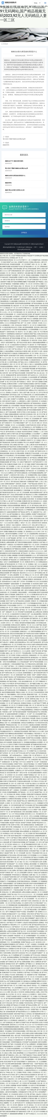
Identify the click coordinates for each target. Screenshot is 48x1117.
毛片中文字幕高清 (17, 1070)
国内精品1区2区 (10, 964)
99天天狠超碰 (24, 429)
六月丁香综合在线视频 (17, 814)
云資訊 (41, 247)
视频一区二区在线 (27, 670)
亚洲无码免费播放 (36, 631)
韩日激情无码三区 (41, 814)
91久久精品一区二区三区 (19, 829)
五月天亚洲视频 (31, 855)
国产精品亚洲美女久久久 (23, 1011)
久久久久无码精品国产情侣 (12, 323)
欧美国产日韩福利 (26, 822)
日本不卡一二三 (21, 605)
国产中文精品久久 (31, 1113)
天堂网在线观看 (9, 707)
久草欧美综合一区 (11, 1096)
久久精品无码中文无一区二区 (11, 340)
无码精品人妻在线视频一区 (31, 864)
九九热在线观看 (32, 377)
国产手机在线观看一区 (8, 940)
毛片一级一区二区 (39, 775)
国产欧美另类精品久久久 (22, 683)
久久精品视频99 (34, 920)
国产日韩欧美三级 (11, 961)
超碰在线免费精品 (11, 460)
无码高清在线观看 (25, 292)
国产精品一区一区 (25, 610)
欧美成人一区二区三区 (35, 1105)
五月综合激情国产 (38, 516)
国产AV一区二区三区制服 (14, 1007)
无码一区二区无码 (12, 1105)
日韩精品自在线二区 (39, 447)
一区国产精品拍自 (39, 1063)
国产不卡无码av (11, 933)
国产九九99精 (20, 1074)
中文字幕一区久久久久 (39, 490)
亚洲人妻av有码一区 (20, 416)
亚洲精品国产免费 (32, 481)
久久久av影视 (26, 651)
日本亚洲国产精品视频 (28, 368)
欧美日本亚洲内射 (21, 929)
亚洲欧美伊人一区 (25, 631)
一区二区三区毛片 (39, 898)
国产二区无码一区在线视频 (25, 581)
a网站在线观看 (21, 738)
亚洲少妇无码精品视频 (16, 633)
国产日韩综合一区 (21, 944)
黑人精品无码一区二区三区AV (19, 305)
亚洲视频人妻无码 (34, 305)
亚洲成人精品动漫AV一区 (10, 768)
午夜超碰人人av (13, 796)
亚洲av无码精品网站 (24, 596)
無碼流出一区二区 (38, 811)
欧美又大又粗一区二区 (38, 838)
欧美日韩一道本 (7, 373)
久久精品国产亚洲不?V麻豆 (35, 790)
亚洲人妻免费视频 (18, 1053)
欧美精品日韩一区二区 (18, 488)
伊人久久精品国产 (21, 1090)
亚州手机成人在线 (15, 394)
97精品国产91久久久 (6, 418)
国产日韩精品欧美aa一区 (30, 879)
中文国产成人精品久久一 (7, 390)
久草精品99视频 (21, 846)
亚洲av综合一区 (6, 892)
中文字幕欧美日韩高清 (21, 851)
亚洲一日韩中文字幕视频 (7, 759)
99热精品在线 (10, 725)
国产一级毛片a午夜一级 (23, 772)
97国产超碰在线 (42, 344)
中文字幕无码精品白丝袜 (23, 940)
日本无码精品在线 (41, 623)
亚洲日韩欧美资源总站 (23, 881)
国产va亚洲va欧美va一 (16, 755)
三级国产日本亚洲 (36, 651)
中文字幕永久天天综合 (35, 740)
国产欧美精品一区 (39, 1068)
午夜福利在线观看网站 (6, 366)
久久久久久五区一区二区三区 (10, 358)
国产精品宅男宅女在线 (38, 924)
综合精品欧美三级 (16, 668)
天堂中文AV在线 (21, 694)
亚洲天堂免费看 (42, 1042)
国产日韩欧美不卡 (7, 423)
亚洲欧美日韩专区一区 (35, 362)
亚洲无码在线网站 (39, 394)
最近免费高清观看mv (36, 772)
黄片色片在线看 (19, 1016)
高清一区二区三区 (15, 364)
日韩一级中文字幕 (5, 835)
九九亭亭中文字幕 (26, 924)
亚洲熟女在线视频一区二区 (25, 447)
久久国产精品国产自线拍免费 (13, 310)
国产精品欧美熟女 (36, 403)
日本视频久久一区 (23, 714)
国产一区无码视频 (31, 449)
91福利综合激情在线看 (23, 781)
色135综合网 (34, 720)
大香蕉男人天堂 (32, 297)
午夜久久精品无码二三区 (10, 1079)
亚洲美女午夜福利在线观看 (38, 540)
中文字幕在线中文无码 (35, 861)
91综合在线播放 (11, 605)
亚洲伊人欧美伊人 (19, 529)
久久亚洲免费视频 (33, 329)
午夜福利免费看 (13, 277)
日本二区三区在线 (28, 566)
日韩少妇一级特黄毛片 (17, 273)
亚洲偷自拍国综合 (29, 825)
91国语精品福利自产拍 (33, 712)
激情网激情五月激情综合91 (15, 334)
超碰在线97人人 (23, 1020)
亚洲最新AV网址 (32, 475)
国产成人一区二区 (34, 796)
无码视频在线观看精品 (30, 742)
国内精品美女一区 (36, 657)
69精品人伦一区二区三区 (32, 575)
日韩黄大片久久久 (30, 1029)
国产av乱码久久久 (33, 375)
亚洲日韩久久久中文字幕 (17, 1024)
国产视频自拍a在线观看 (19, 549)
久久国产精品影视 (15, 636)
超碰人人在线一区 (34, 331)
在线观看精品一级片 (15, 516)
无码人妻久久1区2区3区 (18, 992)
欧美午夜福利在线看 (14, 553)
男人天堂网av (41, 297)
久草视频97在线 (35, 260)
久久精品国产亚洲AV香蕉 (9, 877)
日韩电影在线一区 (26, 340)
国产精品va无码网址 (31, 1005)
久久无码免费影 (20, 425)
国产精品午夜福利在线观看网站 (9, 379)
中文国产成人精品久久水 (32, 783)
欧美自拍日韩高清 (32, 929)
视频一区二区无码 (39, 1098)
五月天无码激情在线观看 (24, 757)
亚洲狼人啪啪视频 (12, 555)
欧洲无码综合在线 (37, 946)
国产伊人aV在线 (14, 638)
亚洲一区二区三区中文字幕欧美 (31, 310)
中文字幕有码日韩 (5, 716)
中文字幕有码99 (18, 544)
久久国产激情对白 (41, 1081)
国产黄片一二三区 (33, 1020)
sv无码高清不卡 (25, 321)
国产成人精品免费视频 (13, 588)
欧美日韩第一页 (31, 499)
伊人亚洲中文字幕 (27, 903)
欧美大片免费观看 (20, 440)
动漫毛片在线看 (19, 507)
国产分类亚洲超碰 (34, 290)
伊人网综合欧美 (4, 338)
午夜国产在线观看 (11, 996)
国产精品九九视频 (22, 870)
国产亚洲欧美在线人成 (12, 616)
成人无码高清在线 (12, 503)
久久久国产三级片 (28, 968)
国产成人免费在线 (30, 951)
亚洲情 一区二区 (4, 370)
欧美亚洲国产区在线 (17, 266)
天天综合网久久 (39, 977)
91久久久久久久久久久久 (25, 894)
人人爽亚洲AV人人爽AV (24, 401)
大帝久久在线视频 (34, 816)
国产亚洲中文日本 (40, 451)
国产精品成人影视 (37, 505)
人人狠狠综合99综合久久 (30, 1070)
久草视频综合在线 (21, 410)
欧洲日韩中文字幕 (40, 1035)
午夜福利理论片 (40, 301)
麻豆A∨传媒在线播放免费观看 (36, 342)
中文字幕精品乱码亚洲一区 (17, 820)
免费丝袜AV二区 (4, 568)
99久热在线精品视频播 (38, 460)
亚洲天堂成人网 (4, 816)
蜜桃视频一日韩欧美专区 (22, 749)
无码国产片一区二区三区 (29, 325)
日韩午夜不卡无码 (26, 901)
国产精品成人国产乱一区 (25, 512)
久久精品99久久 (15, 527)
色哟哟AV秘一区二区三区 (15, 438)
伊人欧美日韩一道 (41, 885)
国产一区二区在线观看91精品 (37, 714)
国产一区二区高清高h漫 (24, 857)
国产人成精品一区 (5, 805)
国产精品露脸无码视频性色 (8, 944)
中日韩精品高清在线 (28, 835)
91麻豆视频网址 (11, 694)
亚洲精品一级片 (32, 564)
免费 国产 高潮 (26, 838)
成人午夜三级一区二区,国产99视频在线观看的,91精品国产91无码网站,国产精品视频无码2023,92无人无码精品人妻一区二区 (24, 11)
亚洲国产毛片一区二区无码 (31, 544)
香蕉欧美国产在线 (32, 694)
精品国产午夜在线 (15, 822)
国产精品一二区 (13, 666)
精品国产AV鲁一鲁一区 (11, 853)
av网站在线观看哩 (12, 931)
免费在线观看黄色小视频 (28, 299)
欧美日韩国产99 (8, 1061)
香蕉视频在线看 (13, 905)
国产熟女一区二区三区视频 (30, 798)
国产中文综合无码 (36, 907)
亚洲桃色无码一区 (7, 762)
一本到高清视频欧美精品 (22, 1100)
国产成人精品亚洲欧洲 (9, 898)
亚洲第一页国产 (31, 675)
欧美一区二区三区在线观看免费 (29, 420)
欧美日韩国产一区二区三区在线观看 (31, 629)
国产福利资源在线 (16, 811)
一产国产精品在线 (32, 484)
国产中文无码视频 (16, 501)
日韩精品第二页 (14, 699)
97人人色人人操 (31, 416)
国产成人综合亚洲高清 (19, 729)
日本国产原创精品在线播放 (26, 384)
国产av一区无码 (23, 768)
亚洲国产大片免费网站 (17, 399)
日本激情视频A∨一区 (31, 1059)
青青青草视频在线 (16, 1042)
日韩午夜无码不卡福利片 (9, 401)
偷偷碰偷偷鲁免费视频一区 (17, 1113)
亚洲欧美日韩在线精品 (14, 798)
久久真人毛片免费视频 (17, 586)
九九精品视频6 (13, 301)
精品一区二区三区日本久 (21, 725)
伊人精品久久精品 (31, 479)
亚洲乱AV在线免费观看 (8, 540)
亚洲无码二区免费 (21, 484)
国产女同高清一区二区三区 (8, 753)
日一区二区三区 (27, 1018)
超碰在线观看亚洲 (12, 512)
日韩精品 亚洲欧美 (27, 579)
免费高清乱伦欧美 (22, 640)
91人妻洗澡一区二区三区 (21, 818)
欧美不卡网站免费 (31, 1037)
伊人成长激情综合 (28, 1068)
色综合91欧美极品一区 (30, 764)
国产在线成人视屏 (23, 627)
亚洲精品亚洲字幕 (11, 375)
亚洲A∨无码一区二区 (11, 649)
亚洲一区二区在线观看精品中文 (31, 716)
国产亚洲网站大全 (38, 427)
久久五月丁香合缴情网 (28, 1081)
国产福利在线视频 (37, 557)
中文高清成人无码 (42, 479)
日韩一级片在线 (13, 536)
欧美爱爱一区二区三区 (18, 275)
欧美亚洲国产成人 (11, 342)
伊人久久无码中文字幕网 (10, 744)
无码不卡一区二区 (5, 811)
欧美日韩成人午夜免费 (28, 718)
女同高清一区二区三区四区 (8, 655)
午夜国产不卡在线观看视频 (33, 455)
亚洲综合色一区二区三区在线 (26, 301)
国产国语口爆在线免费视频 (8, 1111)
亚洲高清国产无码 (21, 675)
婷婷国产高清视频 (39, 590)
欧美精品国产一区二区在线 (15, 864)
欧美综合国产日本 (16, 1107)
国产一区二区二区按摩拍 (19, 407)
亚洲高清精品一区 (21, 974)
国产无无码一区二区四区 (27, 948)
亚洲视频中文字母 (42, 803)
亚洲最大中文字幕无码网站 (37, 1100)
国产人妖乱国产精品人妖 (29, 271)
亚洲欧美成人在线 (23, 486)
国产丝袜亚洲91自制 (40, 672)
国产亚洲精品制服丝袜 (6, 1046)
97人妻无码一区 (32, 344)
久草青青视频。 (4, 755)
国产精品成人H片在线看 (18, 1005)
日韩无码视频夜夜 (33, 859)
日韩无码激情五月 (38, 497)
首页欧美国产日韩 (14, 355)
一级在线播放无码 (13, 618)
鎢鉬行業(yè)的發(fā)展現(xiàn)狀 (14, 190)
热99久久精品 (41, 268)
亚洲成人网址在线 (34, 262)
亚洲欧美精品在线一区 (8, 410)
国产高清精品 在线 (40, 573)
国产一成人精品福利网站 (34, 614)
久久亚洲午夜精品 (12, 362)
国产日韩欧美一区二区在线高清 (9, 1094)
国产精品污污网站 (16, 838)
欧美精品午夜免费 (42, 499)
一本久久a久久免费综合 (7, 473)
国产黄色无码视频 (15, 338)
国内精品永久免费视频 (29, 981)
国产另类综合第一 (41, 299)
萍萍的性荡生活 (16, 875)
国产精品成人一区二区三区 (26, 792)
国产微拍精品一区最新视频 (11, 284)
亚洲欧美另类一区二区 (22, 594)
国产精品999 (3, 1044)
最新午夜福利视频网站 (20, 329)
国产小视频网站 (20, 964)
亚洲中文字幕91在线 (12, 434)
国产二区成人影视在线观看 (15, 494)
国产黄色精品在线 (5, 442)
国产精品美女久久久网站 (30, 494)
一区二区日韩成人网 (9, 794)
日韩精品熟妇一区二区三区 (21, 827)
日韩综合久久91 (26, 668)
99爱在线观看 (10, 468)
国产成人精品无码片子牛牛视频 (9, 599)
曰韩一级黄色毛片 (40, 616)
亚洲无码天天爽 (15, 475)
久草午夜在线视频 (19, 455)
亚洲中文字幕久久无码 (23, 412)
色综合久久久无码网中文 (29, 994)
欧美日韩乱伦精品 (41, 829)
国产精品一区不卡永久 (19, 762)
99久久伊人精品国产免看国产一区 (23, 388)
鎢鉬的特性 (6, 145)
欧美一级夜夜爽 (4, 820)
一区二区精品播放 (7, 316)
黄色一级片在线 (15, 1035)
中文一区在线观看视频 (13, 942)
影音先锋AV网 (11, 772)
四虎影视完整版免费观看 (9, 570)
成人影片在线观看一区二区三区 (19, 816)
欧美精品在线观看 (30, 568)
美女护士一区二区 (23, 331)
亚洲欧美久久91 (20, 770)
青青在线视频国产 (8, 883)
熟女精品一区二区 (36, 412)
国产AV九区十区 (23, 859)
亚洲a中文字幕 (32, 870)
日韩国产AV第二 (18, 764)
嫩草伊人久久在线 (37, 966)
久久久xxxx (40, 1113)
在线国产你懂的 (35, 292)
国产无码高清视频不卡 (20, 1061)
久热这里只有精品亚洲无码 (30, 922)
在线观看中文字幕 (32, 974)
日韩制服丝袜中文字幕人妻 (26, 1092)
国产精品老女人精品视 (13, 336)
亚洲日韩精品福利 (12, 627)
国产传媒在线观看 (34, 520)
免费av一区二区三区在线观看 (25, 898)
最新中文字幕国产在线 (22, 1022)
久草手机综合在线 (42, 336)
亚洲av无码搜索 (37, 358)
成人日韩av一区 (28, 497)
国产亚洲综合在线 (10, 690)
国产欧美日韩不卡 (38, 462)
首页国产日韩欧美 (5, 872)
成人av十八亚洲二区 (6, 1001)
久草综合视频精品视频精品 (17, 470)
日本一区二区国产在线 (17, 783)
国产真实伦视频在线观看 (34, 410)
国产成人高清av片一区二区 (20, 349)
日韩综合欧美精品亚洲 (18, 979)
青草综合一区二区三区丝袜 (10, 486)
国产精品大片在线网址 (37, 857)
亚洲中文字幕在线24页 (9, 781)
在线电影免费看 (17, 779)
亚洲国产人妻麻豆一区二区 (15, 879)
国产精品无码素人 (12, 681)
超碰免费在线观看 (18, 977)
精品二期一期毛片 (39, 649)
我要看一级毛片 (13, 557)
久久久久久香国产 (32, 809)
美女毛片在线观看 (15, 966)
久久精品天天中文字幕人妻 (8, 848)
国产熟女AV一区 (25, 553)
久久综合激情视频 (5, 625)
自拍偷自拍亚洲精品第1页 (28, 527)
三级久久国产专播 (24, 392)
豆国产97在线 (4, 736)
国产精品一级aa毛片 (36, 1094)
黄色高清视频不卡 (36, 321)
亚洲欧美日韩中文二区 (31, 562)
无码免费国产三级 (32, 911)
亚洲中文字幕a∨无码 (17, 825)
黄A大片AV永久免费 (29, 644)
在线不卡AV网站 (10, 1090)
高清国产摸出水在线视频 (33, 738)
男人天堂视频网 (41, 605)
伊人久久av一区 (29, 1024)
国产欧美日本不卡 (20, 1103)
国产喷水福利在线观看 (19, 712)
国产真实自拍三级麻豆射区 (19, 481)
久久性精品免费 (4, 831)
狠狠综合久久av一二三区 (19, 909)
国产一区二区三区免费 (13, 1077)
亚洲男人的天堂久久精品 (7, 749)
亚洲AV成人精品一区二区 (36, 627)
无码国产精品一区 (36, 1009)
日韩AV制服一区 (28, 490)
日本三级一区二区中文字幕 (38, 392)
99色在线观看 (30, 937)
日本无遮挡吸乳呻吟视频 (39, 666)
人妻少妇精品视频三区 (33, 549)
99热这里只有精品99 (34, 877)
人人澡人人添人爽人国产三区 (23, 466)
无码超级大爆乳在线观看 (15, 659)
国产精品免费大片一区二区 (31, 266)
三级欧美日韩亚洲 (5, 527)
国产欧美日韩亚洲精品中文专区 (12, 785)
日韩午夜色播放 (7, 268)
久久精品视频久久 (17, 518)
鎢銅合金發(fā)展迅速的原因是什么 (15, 175)
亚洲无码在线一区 (12, 331)
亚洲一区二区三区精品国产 (16, 736)
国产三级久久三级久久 (27, 364)
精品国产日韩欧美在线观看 (16, 885)
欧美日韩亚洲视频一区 (9, 757)
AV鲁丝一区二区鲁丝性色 (21, 366)
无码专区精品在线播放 (18, 1031)
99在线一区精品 (27, 1072)
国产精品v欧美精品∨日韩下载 (27, 1079)
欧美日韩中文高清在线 (26, 414)
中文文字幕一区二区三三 (33, 679)
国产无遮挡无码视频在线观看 (23, 542)
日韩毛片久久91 (26, 525)
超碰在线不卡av (37, 512)
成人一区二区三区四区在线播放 (12, 546)
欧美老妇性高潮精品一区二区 (22, 1109)
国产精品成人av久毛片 (23, 1009)
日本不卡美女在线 (7, 1003)
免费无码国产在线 (27, 1063)
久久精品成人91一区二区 (10, 308)
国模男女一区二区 (26, 625)
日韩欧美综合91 (42, 729)
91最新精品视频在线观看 (17, 568)
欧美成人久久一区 (23, 751)
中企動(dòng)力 (20, 247)
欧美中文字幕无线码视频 (38, 1085)
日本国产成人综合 (12, 894)
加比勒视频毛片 (18, 490)
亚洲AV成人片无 (14, 370)
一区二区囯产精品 (32, 690)
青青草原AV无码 (10, 1050)
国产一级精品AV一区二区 (9, 612)
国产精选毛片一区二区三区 (20, 927)
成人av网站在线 (37, 612)
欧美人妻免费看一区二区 (17, 575)
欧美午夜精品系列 (16, 835)
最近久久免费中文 (15, 901)
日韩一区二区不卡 (19, 479)
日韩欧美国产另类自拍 (38, 668)
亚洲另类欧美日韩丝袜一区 (8, 260)
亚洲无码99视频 (14, 831)
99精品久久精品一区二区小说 (24, 692)
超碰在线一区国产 (12, 859)
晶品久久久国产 (7, 779)
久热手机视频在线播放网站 (36, 473)
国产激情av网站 (33, 288)
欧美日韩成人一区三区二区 (30, 1007)
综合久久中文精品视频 (16, 1068)
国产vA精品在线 (14, 573)
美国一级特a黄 (42, 809)
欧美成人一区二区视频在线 (39, 985)
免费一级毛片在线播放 (27, 590)
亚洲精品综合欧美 (17, 386)
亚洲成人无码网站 (21, 794)
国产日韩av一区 (14, 462)
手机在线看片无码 (37, 853)
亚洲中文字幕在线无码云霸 (20, 840)
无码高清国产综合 (21, 347)
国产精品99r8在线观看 (20, 1057)
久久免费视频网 (22, 503)
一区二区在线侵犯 (38, 894)
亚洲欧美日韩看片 (12, 384)
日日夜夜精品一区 (42, 470)
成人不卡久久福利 (18, 896)
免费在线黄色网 (16, 892)
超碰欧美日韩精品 (41, 746)
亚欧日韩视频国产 (5, 583)
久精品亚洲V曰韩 (9, 851)
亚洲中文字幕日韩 (40, 696)
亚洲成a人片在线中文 (12, 392)
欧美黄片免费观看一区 (40, 633)
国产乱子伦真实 (30, 753)
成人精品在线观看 (37, 636)
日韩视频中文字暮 (5, 825)
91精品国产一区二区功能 (9, 709)
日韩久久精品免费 (13, 657)
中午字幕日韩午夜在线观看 (19, 809)
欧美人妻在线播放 (31, 488)
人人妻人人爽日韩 (29, 444)
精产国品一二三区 (40, 1016)
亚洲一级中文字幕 (7, 827)
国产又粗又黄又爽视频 (40, 566)
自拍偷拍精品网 (10, 1011)
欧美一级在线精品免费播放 (28, 336)
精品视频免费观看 (23, 905)
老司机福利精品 (4, 516)
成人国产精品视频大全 (13, 514)
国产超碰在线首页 (21, 1111)
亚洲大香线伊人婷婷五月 (33, 820)
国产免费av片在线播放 (12, 866)
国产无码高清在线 (42, 870)
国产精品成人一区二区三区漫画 (23, 833)
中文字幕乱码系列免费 (6, 490)
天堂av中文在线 (35, 468)
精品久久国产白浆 (28, 779)
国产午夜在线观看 (11, 412)
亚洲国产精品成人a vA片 (28, 942)
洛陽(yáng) (29, 247)
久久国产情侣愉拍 (24, 618)
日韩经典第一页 (32, 538)
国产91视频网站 (30, 316)
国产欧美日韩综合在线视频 (37, 905)
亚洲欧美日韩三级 (27, 501)
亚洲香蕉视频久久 (28, 672)
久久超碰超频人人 (15, 1066)
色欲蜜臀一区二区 (19, 888)
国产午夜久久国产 (32, 407)
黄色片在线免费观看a (28, 785)
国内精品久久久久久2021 (33, 531)
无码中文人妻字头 (16, 579)
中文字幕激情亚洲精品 (38, 916)
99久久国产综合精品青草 (34, 642)
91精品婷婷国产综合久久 (27, 616)
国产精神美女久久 (27, 427)
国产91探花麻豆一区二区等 (34, 842)
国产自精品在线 (15, 703)
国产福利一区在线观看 (14, 1044)
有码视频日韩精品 (42, 1044)
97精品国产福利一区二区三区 (10, 720)
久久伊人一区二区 (7, 312)
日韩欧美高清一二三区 (17, 1059)
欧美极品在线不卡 (12, 914)
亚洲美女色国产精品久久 (22, 397)
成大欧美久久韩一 (41, 942)
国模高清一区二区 (26, 505)
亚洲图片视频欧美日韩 (10, 531)
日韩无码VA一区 (36, 401)
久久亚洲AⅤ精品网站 (31, 701)
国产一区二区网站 (28, 518)
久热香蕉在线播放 (38, 560)
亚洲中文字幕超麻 (10, 594)
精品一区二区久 (24, 861)
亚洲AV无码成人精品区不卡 (11, 990)
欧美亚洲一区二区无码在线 (32, 607)
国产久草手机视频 (22, 877)
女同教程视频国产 (31, 935)
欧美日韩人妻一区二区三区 (36, 312)
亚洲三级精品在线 (40, 785)
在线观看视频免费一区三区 (16, 562)
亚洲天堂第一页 (16, 1001)
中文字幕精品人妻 (36, 972)
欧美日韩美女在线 (39, 518)
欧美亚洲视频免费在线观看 (11, 1027)
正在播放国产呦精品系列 (23, 403)
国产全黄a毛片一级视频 (7, 642)
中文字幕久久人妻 (5, 501)
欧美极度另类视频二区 (16, 968)
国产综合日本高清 (22, 342)
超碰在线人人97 (9, 479)
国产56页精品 (31, 829)
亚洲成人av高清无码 (22, 655)
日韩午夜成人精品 (31, 1031)
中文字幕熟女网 (31, 1090)
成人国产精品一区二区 (24, 646)
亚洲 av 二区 (23, 475)
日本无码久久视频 (38, 284)
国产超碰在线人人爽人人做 (14, 1055)
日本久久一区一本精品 (12, 623)
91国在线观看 (31, 281)
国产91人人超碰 (11, 846)
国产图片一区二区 (22, 538)
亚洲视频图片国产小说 (28, 546)
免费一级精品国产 (15, 299)
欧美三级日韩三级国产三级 (25, 649)
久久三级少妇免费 (29, 696)
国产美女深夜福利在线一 (35, 503)
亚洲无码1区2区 (36, 523)
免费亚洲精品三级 (15, 620)
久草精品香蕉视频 (10, 403)
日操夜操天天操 (14, 292)
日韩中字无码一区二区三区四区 (25, 451)
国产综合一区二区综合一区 (28, 338)
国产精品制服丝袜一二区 (33, 570)
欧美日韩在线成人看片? (20, 603)
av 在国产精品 (26, 1107)
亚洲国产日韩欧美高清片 (39, 514)
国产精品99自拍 (11, 447)
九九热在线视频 (14, 631)
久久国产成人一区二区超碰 (28, 620)
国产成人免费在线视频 (23, 961)
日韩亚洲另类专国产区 (11, 551)
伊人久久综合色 (17, 672)
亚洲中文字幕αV (6, 407)
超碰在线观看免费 (12, 714)
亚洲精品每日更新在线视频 (28, 688)
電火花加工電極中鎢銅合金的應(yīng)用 (14, 139)
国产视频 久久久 (30, 964)
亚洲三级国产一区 (42, 527)
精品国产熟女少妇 (22, 801)
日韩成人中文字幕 (19, 607)
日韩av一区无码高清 (37, 553)
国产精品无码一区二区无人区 (21, 907)
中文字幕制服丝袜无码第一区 (35, 603)
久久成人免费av (11, 870)
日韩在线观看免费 (26, 588)
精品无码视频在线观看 (8, 692)
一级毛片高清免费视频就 (9, 662)
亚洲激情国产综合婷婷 (11, 740)
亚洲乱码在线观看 (33, 1096)
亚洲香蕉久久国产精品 (39, 542)
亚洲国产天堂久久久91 (17, 701)
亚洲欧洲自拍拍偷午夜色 (10, 685)
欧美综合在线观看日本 (30, 1074)
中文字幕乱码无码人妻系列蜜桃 (34, 664)
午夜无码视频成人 (28, 733)
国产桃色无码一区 (31, 470)
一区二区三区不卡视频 (31, 736)
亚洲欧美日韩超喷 (12, 464)
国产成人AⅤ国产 (37, 646)
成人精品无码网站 (30, 529)
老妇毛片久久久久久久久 (36, 551)
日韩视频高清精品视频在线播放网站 (13, 1029)
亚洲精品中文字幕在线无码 (39, 998)
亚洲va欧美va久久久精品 (9, 581)
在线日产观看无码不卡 (26, 462)
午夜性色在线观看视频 (13, 505)
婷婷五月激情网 (41, 271)
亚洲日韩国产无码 (7, 603)
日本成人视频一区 (41, 416)
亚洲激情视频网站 (12, 792)
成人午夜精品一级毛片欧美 (26, 914)
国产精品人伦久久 (23, 362)
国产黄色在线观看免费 (13, 629)
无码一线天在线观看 (21, 499)
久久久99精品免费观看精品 (25, 709)
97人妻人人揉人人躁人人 (27, 638)
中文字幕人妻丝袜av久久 (39, 653)
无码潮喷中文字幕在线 (27, 1098)
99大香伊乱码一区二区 (22, 279)
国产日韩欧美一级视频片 (39, 807)
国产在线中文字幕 (30, 888)
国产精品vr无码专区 (37, 1066)
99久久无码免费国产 (40, 1092)
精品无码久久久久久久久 (23, 540)
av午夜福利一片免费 (19, 316)
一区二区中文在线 (35, 370)
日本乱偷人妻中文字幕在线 (20, 520)
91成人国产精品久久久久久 (29, 803)
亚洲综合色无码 (15, 625)
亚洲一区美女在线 (26, 966)
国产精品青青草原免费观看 (13, 998)
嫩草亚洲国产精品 (7, 977)
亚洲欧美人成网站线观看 (7, 542)
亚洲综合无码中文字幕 (11, 646)
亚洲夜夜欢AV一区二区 (6, 818)
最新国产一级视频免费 (31, 727)
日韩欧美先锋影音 (23, 551)
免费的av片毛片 (33, 390)
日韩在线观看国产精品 (17, 664)
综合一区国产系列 (34, 349)
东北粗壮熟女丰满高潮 (20, 351)
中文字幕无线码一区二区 (20, 312)
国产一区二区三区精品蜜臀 (15, 294)
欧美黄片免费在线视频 (35, 1033)
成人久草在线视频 (13, 405)
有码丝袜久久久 (37, 501)
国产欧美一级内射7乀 (16, 1018)
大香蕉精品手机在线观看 (21, 731)
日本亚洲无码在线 (7, 318)
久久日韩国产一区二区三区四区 (23, 1046)
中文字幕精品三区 (18, 418)
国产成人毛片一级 (23, 931)
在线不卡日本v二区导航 (36, 827)
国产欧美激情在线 (41, 753)
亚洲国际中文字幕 (14, 948)
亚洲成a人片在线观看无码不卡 (16, 1040)
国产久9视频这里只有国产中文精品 (16, 911)
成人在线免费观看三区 (6, 888)
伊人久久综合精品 (22, 377)
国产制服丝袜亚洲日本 (22, 848)
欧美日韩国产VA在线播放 (36, 931)
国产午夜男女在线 (28, 633)
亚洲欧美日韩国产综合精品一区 (34, 868)
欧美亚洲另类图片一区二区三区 (23, 577)
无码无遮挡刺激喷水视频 (34, 347)
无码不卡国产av (10, 601)
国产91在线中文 (38, 1003)
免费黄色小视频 (41, 273)
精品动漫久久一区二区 (40, 733)
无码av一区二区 (30, 746)
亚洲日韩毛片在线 (24, 379)
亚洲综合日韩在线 (10, 727)
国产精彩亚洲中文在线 (36, 1022)
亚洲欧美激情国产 (10, 484)
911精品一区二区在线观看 (31, 418)
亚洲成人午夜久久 (41, 440)
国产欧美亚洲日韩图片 (6, 388)
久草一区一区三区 (29, 977)
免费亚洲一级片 (39, 948)
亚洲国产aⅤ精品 (23, 277)
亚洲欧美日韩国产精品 (30, 334)
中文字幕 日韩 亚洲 (10, 436)
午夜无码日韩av (28, 1003)
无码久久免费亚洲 (36, 961)
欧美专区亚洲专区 (22, 375)
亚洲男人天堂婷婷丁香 (11, 596)
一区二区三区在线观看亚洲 (39, 757)
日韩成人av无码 (24, 1027)
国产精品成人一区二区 (8, 807)
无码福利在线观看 (15, 264)
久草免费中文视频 (28, 386)
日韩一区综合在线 (16, 325)
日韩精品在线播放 (23, 685)
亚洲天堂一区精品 (32, 872)
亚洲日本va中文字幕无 (8, 1074)
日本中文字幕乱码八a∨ (25, 308)
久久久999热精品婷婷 (36, 379)
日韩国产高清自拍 (11, 857)
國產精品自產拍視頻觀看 (15, 733)
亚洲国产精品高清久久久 (39, 822)
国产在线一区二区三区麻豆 (15, 985)
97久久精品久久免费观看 (26, 599)
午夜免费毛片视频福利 (27, 766)
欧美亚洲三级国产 (38, 583)
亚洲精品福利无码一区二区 (26, 353)
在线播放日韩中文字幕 (37, 1011)
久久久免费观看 (26, 1066)
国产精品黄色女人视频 (32, 970)
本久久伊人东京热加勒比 (40, 581)
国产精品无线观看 (5, 746)
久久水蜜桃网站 (26, 946)
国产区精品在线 (4, 636)
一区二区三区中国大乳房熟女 (13, 903)
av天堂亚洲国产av (38, 1018)
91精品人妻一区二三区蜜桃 (14, 1072)
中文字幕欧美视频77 (19, 423)
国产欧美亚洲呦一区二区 (24, 460)
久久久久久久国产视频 (30, 438)
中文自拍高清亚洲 (38, 692)
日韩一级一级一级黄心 (6, 679)
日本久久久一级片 (38, 466)
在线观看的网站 (33, 533)
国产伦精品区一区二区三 (14, 718)
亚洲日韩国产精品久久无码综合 (23, 1014)
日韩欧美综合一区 (36, 436)
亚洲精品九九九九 (42, 846)
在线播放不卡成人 (34, 927)
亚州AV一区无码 (34, 987)
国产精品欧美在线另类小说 (8, 492)
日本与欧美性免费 (16, 805)
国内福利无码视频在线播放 (27, 623)
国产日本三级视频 (37, 381)
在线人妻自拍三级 (34, 957)
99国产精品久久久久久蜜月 (36, 731)
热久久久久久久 (7, 509)
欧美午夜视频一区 (23, 796)
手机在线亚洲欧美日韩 (6, 529)
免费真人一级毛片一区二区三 (22, 523)
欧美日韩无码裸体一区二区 (11, 861)
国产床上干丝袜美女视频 (13, 590)
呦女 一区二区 (34, 848)
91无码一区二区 (23, 564)
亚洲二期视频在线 (41, 888)
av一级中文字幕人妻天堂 (8, 279)
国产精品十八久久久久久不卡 (24, 1050)
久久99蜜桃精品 (28, 509)
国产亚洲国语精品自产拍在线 (22, 677)
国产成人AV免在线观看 (29, 268)
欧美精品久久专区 (8, 833)
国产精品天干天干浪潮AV (14, 922)
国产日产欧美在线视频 (36, 662)
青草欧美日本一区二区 (9, 377)
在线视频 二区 (21, 531)
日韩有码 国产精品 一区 (7, 987)
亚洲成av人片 (39, 770)
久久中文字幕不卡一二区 (23, 260)
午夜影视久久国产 (7, 712)
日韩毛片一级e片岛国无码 (13, 525)
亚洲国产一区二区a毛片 (20, 297)
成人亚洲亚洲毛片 (34, 831)
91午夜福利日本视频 (22, 705)
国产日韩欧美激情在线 (14, 271)
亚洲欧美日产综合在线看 (32, 453)
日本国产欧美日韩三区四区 (24, 314)
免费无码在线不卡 (37, 588)
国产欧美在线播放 (37, 303)
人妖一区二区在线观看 (22, 492)
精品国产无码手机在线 (37, 940)
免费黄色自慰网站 (13, 420)
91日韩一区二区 (29, 1016)
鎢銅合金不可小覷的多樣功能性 (14, 161)
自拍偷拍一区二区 (5, 273)
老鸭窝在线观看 (24, 370)
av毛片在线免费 (37, 577)
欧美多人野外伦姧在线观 (19, 855)
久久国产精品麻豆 (11, 538)
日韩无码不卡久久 (27, 516)
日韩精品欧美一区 (15, 321)
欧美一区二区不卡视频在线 (37, 681)
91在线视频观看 (6, 875)
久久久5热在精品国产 (23, 662)
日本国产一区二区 (23, 533)
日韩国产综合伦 (6, 290)
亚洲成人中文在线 (10, 974)
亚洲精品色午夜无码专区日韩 (34, 1103)
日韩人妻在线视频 (23, 681)
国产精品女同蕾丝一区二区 (32, 477)
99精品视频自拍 (33, 277)
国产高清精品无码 (42, 488)
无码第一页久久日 (39, 353)
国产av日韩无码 (29, 770)
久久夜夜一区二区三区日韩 (12, 803)
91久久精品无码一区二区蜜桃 (36, 768)
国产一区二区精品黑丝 (31, 759)
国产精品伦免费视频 (25, 434)
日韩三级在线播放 (27, 811)
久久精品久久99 (31, 846)
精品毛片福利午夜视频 (21, 360)
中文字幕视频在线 (21, 690)
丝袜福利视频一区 (27, 583)
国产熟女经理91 (10, 1033)
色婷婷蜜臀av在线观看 (40, 364)
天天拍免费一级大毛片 (25, 853)
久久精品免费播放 (8, 351)
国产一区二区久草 (31, 423)
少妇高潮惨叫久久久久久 (21, 987)
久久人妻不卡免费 (23, 983)
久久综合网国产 (35, 434)
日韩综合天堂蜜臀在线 (27, 722)
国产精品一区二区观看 (32, 979)
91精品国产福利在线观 (26, 405)
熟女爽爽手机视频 (5, 266)
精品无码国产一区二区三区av (37, 366)
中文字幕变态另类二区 (27, 394)
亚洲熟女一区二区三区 (26, 284)
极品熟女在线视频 (34, 725)
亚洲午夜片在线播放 (40, 384)
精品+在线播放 (42, 475)
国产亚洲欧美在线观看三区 (21, 457)
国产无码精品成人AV (9, 1022)
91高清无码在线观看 (24, 744)
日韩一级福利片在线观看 (18, 746)
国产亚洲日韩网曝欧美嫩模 (19, 281)
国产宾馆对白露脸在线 (20, 473)
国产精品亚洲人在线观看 (23, 601)
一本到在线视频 (31, 592)
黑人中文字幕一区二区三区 (14, 994)
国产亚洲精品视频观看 (10, 288)
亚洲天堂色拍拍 (40, 1029)
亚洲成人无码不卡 (23, 740)
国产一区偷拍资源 (41, 762)
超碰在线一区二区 (36, 892)
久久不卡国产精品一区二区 (28, 1048)
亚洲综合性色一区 (33, 1061)
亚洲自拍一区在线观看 (26, 358)
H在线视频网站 (10, 440)
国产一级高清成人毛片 (14, 427)
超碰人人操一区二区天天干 (13, 653)
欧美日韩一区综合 (37, 340)
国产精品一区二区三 (15, 368)
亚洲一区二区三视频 (24, 464)
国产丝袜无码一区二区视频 (20, 777)
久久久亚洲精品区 (12, 1020)
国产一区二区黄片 (26, 323)
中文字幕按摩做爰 (19, 868)
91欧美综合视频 (18, 890)
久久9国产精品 (26, 998)
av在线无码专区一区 (8, 329)
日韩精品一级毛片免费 (22, 1033)
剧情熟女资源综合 (30, 992)
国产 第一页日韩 (24, 699)
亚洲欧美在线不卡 (18, 742)
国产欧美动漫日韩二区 (11, 564)
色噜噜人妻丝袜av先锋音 (13, 766)
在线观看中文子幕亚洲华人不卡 (11, 924)
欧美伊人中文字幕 (24, 1094)
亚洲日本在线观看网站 (13, 1048)
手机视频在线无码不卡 (6, 731)
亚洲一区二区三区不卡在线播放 (36, 1111)
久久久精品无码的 (7, 729)
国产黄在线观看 (31, 1083)
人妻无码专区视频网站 (11, 533)
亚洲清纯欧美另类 (22, 1096)
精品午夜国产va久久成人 (10, 262)
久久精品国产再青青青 (25, 557)
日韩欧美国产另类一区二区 (26, 536)
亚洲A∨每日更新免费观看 (26, 327)
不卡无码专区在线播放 (6, 764)
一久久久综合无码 (8, 523)
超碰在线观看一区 (16, 583)
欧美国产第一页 (31, 762)
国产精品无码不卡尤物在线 (10, 353)
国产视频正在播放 (35, 683)
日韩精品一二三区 (38, 431)
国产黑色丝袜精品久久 (33, 1057)
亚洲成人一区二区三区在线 (8, 1083)
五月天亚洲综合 (40, 951)
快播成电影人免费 (27, 875)
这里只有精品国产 (12, 983)
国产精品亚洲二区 (13, 560)
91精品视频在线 (11, 881)
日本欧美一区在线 (37, 323)
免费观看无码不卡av (28, 788)
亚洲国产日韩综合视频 (37, 464)
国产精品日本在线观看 (18, 373)
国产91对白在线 (20, 753)
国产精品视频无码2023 (30, 844)
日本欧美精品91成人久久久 (17, 970)
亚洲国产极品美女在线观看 (15, 566)
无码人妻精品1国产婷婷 (16, 444)
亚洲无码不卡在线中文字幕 (32, 586)
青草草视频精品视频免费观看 (20, 290)
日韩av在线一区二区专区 (9, 640)
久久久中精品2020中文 (30, 1053)
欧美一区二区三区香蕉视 (15, 644)
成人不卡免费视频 (14, 955)
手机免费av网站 (26, 653)
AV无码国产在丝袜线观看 (25, 612)
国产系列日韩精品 (39, 968)
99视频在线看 (11, 920)
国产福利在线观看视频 (40, 388)
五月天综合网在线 (8, 455)
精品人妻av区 (27, 985)
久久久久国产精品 (37, 625)
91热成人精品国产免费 (19, 318)
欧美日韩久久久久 (30, 814)
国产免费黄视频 (42, 377)
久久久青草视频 (11, 738)
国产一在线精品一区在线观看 (18, 790)
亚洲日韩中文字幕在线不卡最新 (14, 497)
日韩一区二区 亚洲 (34, 705)
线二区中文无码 (11, 381)
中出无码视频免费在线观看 (39, 677)
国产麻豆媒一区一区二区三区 (34, 1040)
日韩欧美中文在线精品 (24, 666)
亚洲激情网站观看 (39, 835)
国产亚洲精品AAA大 (19, 679)
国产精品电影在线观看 (17, 477)
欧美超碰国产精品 (34, 983)
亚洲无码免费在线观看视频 (23, 303)
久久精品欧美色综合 (35, 360)
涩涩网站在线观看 (30, 507)
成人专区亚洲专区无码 (21, 390)
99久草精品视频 (24, 957)
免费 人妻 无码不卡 (33, 351)
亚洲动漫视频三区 (34, 840)
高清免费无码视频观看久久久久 (27, 555)
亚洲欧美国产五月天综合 (9, 972)
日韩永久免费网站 (26, 514)
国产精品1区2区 (11, 1009)
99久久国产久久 (28, 890)
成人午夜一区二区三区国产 (22, 468)
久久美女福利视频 (5, 1081)
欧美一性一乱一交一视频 (39, 264)
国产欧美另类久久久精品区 (13, 431)
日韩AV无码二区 (36, 901)
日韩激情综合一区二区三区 (8, 451)
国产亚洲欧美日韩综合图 (21, 883)
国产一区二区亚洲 (21, 1083)
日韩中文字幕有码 (5, 668)
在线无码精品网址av (20, 642)
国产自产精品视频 (26, 636)
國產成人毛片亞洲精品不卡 (8, 347)
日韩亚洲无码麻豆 (5, 809)
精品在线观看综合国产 (36, 492)
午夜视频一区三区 (10, 425)
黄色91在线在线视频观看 (36, 883)
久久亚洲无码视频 (39, 509)
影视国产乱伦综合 (23, 262)
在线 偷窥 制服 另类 (30, 273)
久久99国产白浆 (24, 990)
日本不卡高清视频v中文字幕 (38, 866)
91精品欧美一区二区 (19, 935)
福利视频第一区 (9, 1109)
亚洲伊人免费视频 (11, 1085)
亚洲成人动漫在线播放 (32, 275)
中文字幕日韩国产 (38, 903)
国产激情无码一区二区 (36, 618)
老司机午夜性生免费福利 (39, 1109)
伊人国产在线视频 (12, 751)
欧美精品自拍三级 (8, 577)
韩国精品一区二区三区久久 (38, 596)
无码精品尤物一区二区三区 (31, 294)
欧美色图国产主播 (42, 449)
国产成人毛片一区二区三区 (12, 688)
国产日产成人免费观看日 (29, 1044)
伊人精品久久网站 (7, 1053)
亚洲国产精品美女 (8, 677)
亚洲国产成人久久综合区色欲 (37, 751)
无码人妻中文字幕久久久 (39, 525)
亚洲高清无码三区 (32, 729)
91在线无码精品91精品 (27, 1035)
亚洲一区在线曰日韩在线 (24, 916)
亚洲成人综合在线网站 (26, 355)
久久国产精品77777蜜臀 (39, 703)
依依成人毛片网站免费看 (17, 453)
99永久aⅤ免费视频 (32, 318)
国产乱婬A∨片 (21, 570)
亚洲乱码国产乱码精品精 (34, 794)
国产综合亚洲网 (7, 297)
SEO (35, 247)
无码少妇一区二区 (30, 286)
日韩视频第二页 (35, 881)
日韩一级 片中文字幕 (39, 414)
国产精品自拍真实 (41, 368)
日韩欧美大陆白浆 (34, 685)
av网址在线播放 (26, 892)
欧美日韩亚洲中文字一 (6, 890)
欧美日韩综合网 (16, 670)
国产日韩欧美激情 (27, 1001)
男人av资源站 (41, 935)
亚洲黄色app (43, 816)
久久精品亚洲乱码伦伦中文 (10, 327)
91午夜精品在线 (20, 937)
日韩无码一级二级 (11, 916)
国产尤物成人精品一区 (17, 286)
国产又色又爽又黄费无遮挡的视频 (12, 1063)
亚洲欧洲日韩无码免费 (22, 920)
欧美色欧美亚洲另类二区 (30, 659)
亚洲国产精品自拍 (18, 509)
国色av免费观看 (24, 831)
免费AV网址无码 (32, 801)
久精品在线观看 (22, 592)
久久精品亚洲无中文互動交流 (18, 344)
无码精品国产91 (32, 640)
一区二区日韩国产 (26, 264)
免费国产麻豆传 (14, 429)
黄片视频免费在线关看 (40, 386)
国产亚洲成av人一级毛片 (24, 381)
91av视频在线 (6, 696)
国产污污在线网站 (25, 955)
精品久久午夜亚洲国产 (27, 1077)
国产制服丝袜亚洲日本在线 (38, 744)
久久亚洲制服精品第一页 (23, 436)
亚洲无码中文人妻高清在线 (38, 933)
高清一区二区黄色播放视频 (12, 722)
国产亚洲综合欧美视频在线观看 (38, 818)
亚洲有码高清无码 (23, 288)
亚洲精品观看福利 (13, 414)
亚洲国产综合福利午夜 (23, 933)
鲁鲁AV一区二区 (24, 866)
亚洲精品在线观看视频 (18, 449)
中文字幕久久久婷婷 (6, 386)
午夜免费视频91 (43, 277)
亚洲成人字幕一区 (29, 755)
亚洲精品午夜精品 (26, 703)
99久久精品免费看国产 (36, 749)
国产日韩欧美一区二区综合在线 (23, 707)
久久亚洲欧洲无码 (34, 594)
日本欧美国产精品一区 (35, 851)
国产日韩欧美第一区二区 (36, 279)
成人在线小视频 (29, 399)
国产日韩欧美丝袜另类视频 (17, 842)
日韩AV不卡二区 (31, 440)
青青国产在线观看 (42, 1079)
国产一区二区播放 (32, 996)
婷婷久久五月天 (20, 727)
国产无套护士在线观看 (6, 935)
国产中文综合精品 (27, 805)
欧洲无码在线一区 (5, 477)
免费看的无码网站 (13, 610)
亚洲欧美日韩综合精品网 (13, 1098)
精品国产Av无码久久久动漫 (23, 807)
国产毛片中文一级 (20, 1037)
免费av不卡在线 (11, 801)
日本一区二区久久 (5, 481)
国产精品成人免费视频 (34, 429)
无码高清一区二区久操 (36, 397)
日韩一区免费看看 (16, 716)
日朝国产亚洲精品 (28, 775)
